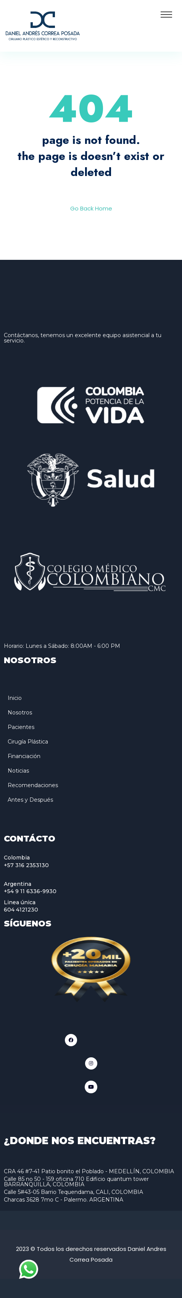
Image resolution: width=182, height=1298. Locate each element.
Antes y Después (30, 799)
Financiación (24, 756)
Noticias (18, 770)
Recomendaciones (33, 785)
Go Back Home (91, 208)
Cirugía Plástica (28, 741)
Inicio (15, 698)
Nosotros (20, 712)
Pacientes (21, 727)
